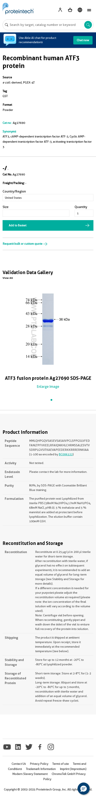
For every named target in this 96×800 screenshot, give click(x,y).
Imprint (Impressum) (73, 769)
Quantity (81, 207)
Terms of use (60, 763)
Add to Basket (17, 225)
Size (6, 207)
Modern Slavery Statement (30, 774)
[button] (84, 789)
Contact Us (19, 763)
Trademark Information (41, 769)
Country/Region (14, 191)
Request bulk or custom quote (25, 243)
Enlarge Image (48, 387)
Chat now (83, 40)
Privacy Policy (39, 763)
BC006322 (66, 454)
